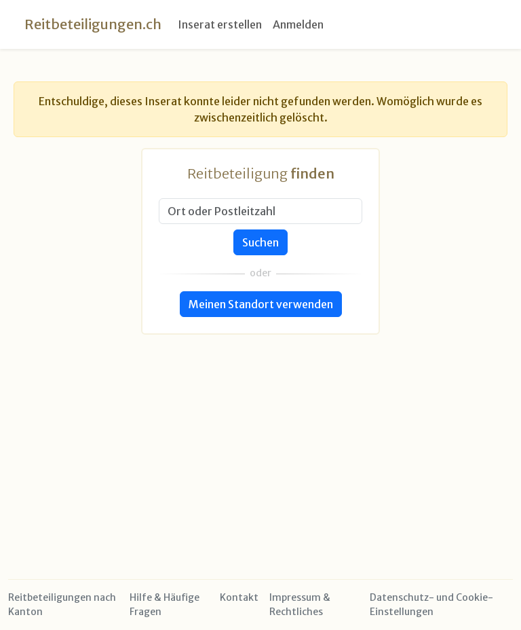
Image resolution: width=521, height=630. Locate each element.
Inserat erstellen (220, 24)
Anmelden (298, 24)
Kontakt (239, 597)
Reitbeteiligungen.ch (92, 24)
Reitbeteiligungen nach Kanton (62, 604)
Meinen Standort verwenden (261, 304)
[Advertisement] (260, 430)
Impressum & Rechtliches (299, 604)
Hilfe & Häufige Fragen (164, 604)
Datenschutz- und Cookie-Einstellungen (431, 604)
